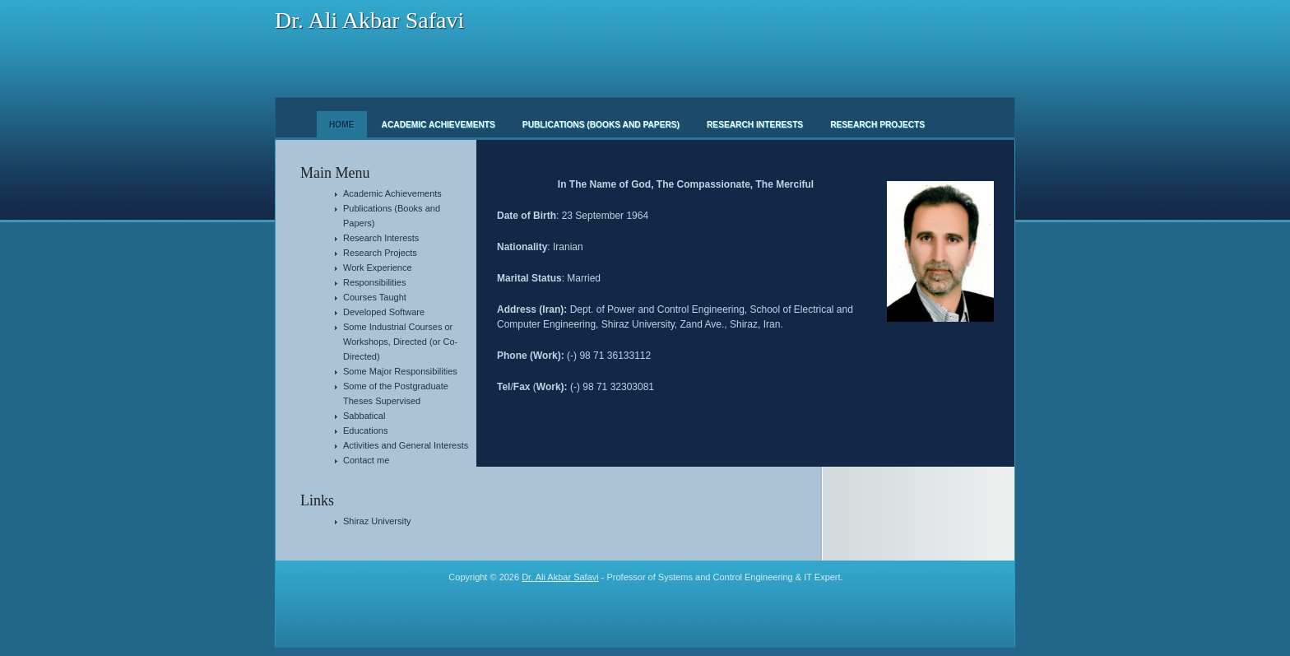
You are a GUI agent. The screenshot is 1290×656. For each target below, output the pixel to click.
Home (342, 124)
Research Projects (877, 124)
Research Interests (755, 124)
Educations (365, 430)
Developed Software (384, 312)
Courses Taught (374, 297)
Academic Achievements (438, 124)
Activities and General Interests (405, 445)
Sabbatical (364, 416)
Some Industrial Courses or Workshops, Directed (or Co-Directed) (400, 341)
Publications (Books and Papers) (601, 124)
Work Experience (377, 267)
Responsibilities (374, 282)
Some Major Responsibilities (400, 371)
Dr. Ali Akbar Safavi (369, 20)
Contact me (366, 460)
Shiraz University (377, 521)
